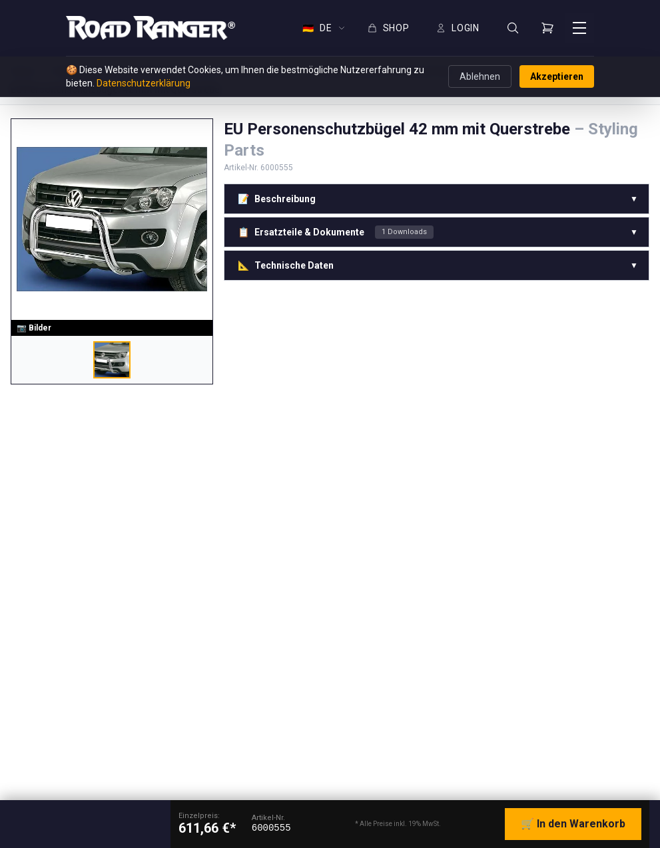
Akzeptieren (556, 76)
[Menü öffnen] (579, 28)
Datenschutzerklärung (143, 83)
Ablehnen (480, 76)
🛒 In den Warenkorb (573, 823)
